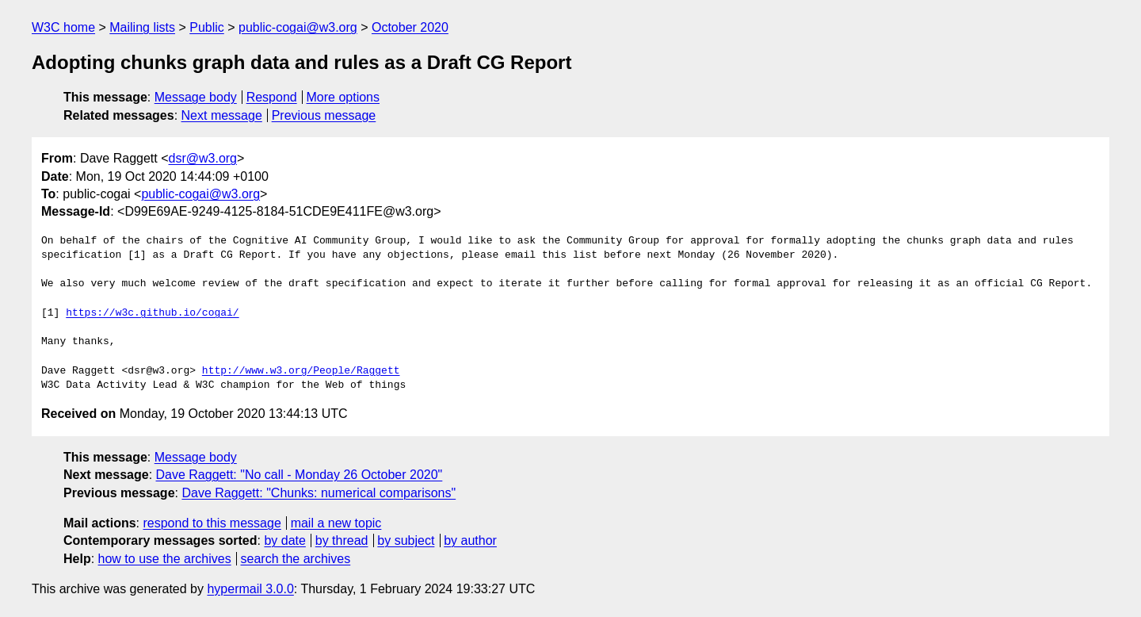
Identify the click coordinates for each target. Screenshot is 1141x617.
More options (343, 97)
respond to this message (211, 523)
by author (470, 540)
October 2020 (410, 27)
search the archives (296, 558)
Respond (271, 97)
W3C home (63, 27)
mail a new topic (336, 523)
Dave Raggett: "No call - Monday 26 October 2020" (299, 474)
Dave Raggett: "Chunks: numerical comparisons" (318, 493)
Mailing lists (142, 27)
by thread (341, 540)
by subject (405, 540)
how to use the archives (164, 558)
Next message (221, 115)
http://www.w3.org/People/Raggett (301, 371)
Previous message (324, 115)
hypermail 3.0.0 (250, 589)
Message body (196, 97)
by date (284, 540)
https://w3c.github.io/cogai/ (152, 313)
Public (206, 27)
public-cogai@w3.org (298, 27)
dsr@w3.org (203, 158)
